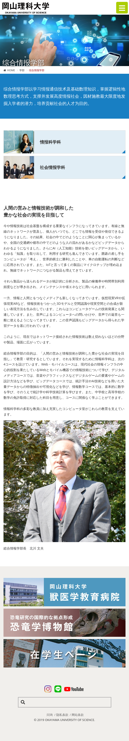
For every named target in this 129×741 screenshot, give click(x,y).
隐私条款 (62, 715)
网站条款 (78, 715)
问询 (50, 715)
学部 (21, 70)
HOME (11, 70)
